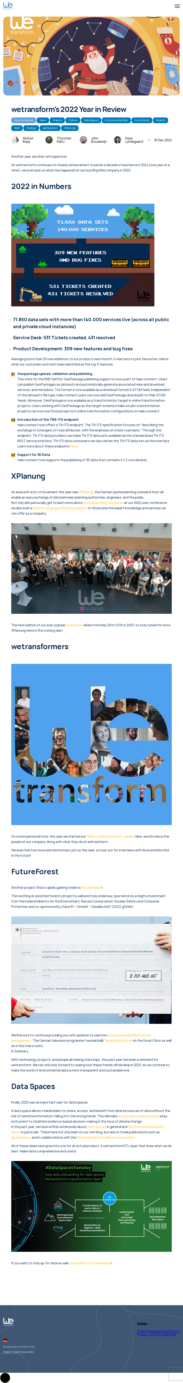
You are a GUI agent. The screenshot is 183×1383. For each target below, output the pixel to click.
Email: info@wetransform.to (158, 1331)
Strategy (31, 128)
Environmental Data (116, 120)
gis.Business (20, 1137)
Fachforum (74, 625)
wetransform (50, 128)
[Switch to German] (5, 1340)
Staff (17, 128)
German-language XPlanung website (60, 508)
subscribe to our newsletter (90, 1263)
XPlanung (69, 128)
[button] (5, 1378)
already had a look (118, 1040)
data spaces (96, 1126)
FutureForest (142, 120)
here (73, 446)
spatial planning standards (103, 502)
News (43, 120)
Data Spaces (91, 120)
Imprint (7, 1351)
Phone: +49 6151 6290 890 (156, 1334)
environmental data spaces (138, 1116)
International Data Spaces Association (106, 1137)
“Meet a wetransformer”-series (109, 836)
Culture (72, 120)
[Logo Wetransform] (8, 6)
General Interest (23, 120)
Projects (57, 120)
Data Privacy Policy (23, 1351)
